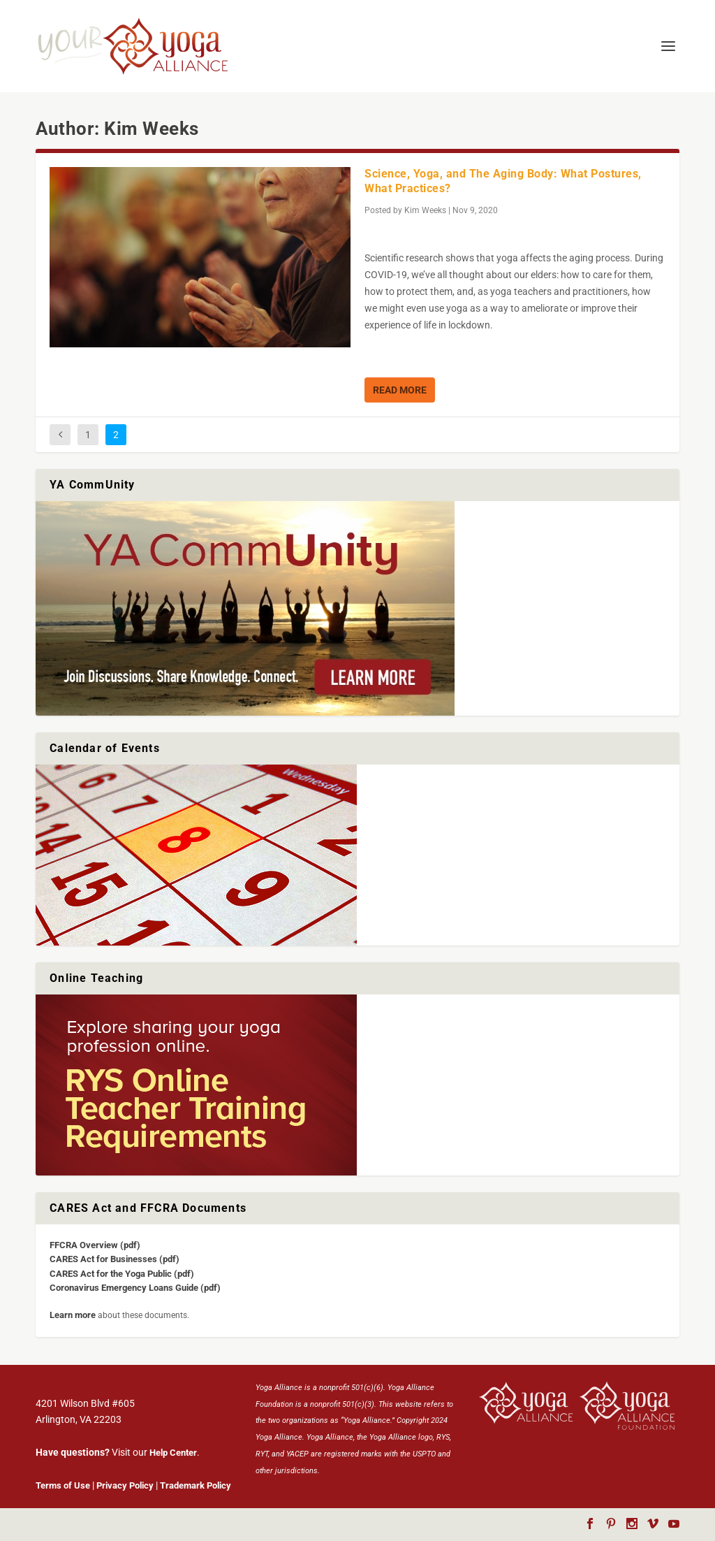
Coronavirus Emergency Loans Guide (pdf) (135, 1287)
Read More (400, 390)
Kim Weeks (425, 210)
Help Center (173, 1452)
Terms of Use (63, 1485)
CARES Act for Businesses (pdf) (114, 1259)
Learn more (73, 1315)
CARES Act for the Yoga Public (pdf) (122, 1273)
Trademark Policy (195, 1485)
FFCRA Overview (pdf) (95, 1245)
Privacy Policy (125, 1485)
